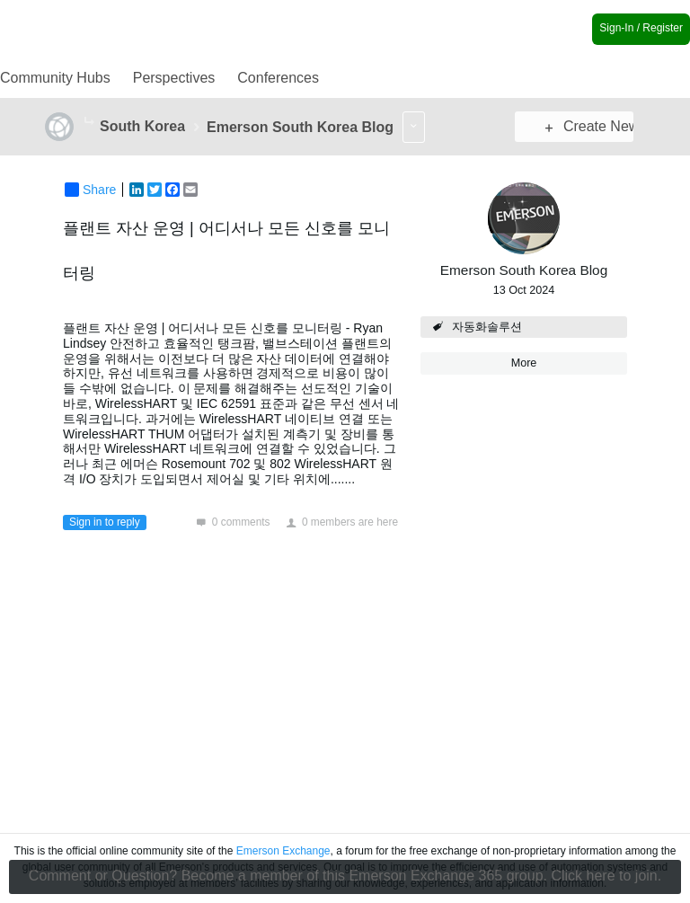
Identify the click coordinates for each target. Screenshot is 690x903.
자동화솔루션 (487, 327)
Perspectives (174, 77)
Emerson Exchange (283, 851)
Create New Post (590, 126)
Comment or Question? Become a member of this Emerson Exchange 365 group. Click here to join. (345, 875)
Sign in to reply (104, 522)
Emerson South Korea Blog (524, 270)
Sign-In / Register (641, 28)
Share (90, 189)
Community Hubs (55, 77)
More (89, 121)
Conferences (278, 77)
